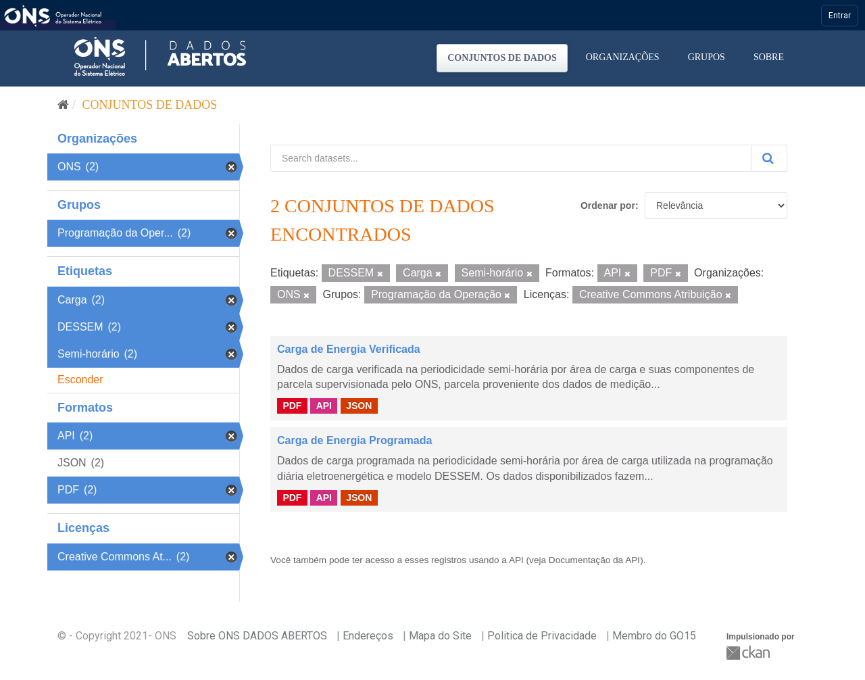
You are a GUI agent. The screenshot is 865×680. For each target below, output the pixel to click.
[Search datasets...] (510, 158)
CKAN (749, 653)
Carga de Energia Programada (354, 440)
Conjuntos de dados (502, 58)
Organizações (623, 57)
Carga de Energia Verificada (348, 349)
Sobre (768, 57)
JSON (359, 405)
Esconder (80, 379)
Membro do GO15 (654, 635)
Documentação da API (594, 560)
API (324, 405)
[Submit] (769, 158)
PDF (291, 405)
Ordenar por (607, 205)
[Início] (63, 105)
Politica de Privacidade (542, 635)
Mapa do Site (440, 635)
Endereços (368, 635)
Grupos (706, 57)
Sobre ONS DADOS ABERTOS (257, 635)
